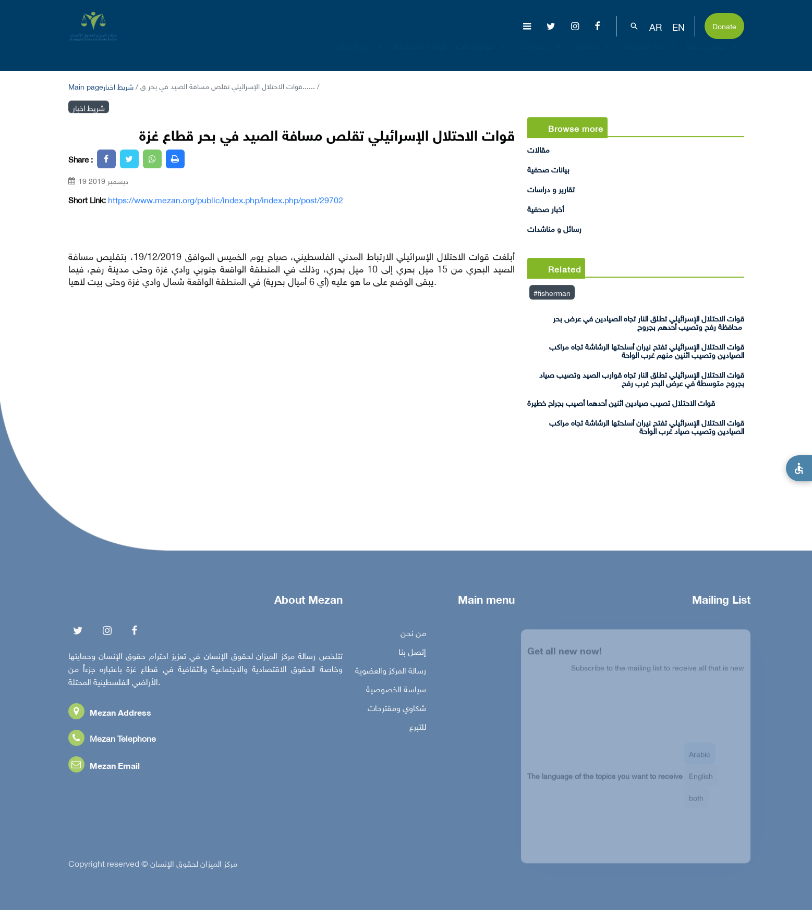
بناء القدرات (649, 54)
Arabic (699, 759)
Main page (85, 85)
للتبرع (417, 728)
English (701, 781)
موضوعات (482, 54)
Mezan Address (109, 714)
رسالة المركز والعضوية (390, 672)
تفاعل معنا (713, 54)
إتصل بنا (412, 653)
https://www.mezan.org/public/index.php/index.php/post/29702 (225, 199)
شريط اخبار (118, 85)
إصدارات (540, 54)
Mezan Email (104, 767)
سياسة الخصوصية (396, 691)
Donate (724, 25)
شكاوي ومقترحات (397, 710)
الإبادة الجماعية (420, 54)
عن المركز (361, 54)
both (696, 802)
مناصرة (592, 54)
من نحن (413, 635)
